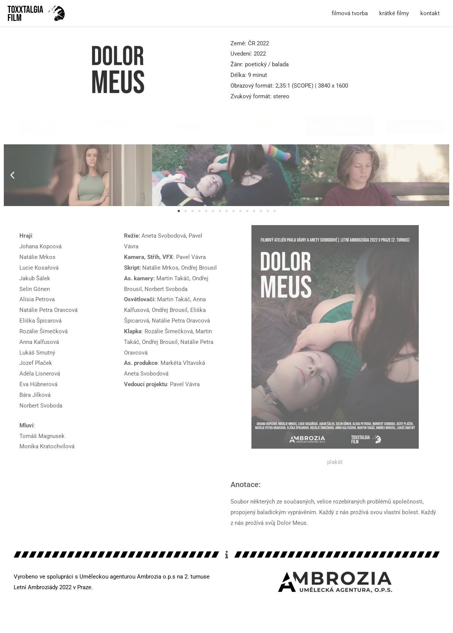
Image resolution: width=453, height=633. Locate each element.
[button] (12, 175)
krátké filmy (394, 13)
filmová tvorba (350, 13)
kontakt (430, 13)
